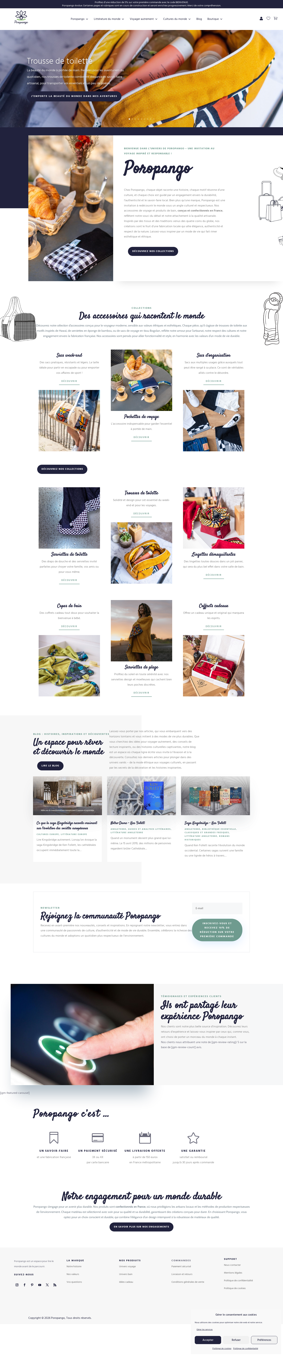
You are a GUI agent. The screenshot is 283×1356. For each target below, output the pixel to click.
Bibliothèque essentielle (219, 851)
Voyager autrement (149, 19)
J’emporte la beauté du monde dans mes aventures (74, 122)
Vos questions (74, 1304)
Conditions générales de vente (187, 1304)
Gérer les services (205, 1329)
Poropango (84, 19)
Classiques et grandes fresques (207, 854)
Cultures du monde (182, 19)
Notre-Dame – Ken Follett (128, 844)
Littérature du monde (114, 19)
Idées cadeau (126, 1304)
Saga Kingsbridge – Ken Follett (205, 844)
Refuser (236, 1340)
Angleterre (118, 851)
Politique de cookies (221, 1348)
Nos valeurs (73, 1296)
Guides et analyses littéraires (149, 851)
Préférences (264, 1340)
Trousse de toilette (60, 87)
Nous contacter (232, 1287)
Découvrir (69, 403)
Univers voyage (127, 1288)
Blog (204, 19)
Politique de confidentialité (245, 1348)
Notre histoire (74, 1288)
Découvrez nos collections (153, 273)
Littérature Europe (74, 856)
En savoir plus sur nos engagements (141, 1248)
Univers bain (125, 1296)
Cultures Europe (48, 856)
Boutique (141, 41)
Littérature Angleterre (127, 854)
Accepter (208, 1340)
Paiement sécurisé (181, 1288)
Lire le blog (50, 787)
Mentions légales (233, 1294)
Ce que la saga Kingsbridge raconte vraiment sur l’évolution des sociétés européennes (67, 847)
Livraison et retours (181, 1296)
